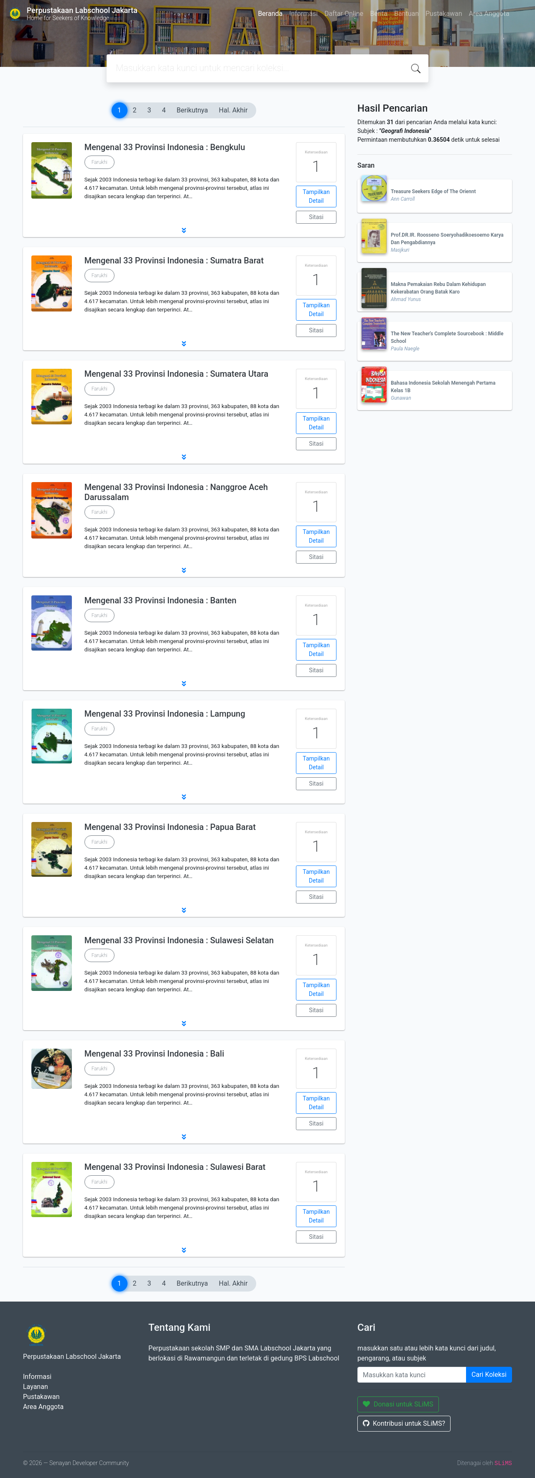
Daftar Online (343, 14)
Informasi (303, 14)
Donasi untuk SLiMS (398, 1404)
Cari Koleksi (489, 1374)
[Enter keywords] (411, 1375)
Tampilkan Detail (316, 196)
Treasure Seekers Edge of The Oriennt (433, 191)
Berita (378, 14)
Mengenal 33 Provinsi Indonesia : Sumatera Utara (176, 374)
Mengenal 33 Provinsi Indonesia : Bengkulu (164, 147)
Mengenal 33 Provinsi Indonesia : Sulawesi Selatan (179, 940)
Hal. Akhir (233, 110)
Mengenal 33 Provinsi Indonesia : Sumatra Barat (174, 260)
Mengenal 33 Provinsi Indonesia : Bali (154, 1054)
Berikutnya (192, 110)
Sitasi (316, 217)
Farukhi (99, 162)
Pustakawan (443, 14)
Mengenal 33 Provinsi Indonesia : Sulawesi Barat (175, 1167)
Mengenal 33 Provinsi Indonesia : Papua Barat (170, 827)
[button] (184, 230)
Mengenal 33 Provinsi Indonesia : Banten (160, 600)
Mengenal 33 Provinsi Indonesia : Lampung (164, 714)
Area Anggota (489, 14)
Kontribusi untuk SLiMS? (404, 1423)
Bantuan (406, 14)
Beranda (270, 14)
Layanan (35, 1387)
